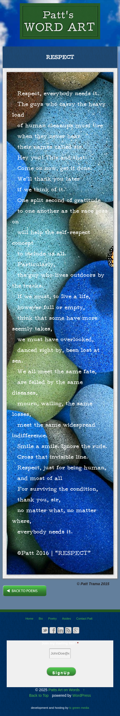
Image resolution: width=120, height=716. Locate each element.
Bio (41, 618)
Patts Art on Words (64, 690)
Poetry (52, 618)
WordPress (81, 695)
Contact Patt (84, 618)
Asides (66, 618)
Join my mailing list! (60, 643)
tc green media (79, 707)
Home (29, 618)
